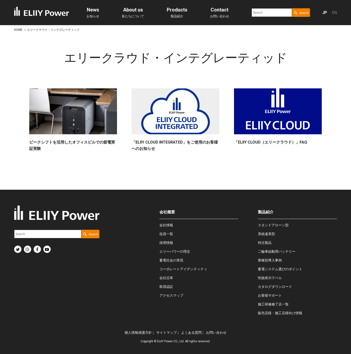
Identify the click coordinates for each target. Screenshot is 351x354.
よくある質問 (191, 332)
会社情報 (166, 225)
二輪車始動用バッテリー (276, 251)
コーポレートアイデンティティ (183, 269)
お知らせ (93, 12)
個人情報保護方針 (138, 332)
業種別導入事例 (270, 260)
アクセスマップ (171, 295)
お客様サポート (270, 295)
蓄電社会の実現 (171, 260)
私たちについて (133, 12)
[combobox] (272, 12)
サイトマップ (166, 332)
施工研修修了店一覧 (273, 304)
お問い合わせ (219, 12)
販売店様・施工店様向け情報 (280, 313)
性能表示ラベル (270, 278)
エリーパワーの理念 (174, 251)
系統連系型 (266, 234)
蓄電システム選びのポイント (280, 269)
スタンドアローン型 (273, 225)
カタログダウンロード (275, 287)
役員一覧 (166, 234)
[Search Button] (301, 12)
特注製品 (265, 243)
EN (334, 12)
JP (324, 12)
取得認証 (166, 287)
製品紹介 (177, 12)
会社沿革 (166, 278)
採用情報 (166, 243)
